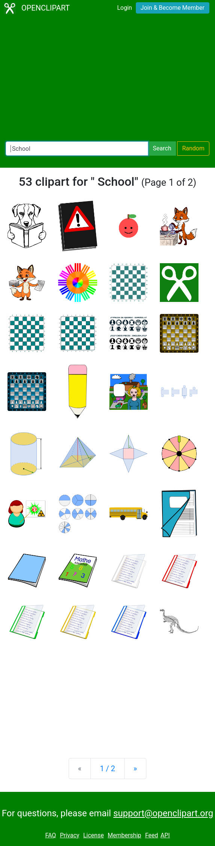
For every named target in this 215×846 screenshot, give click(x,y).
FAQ (50, 835)
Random (193, 148)
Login (124, 7)
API (165, 835)
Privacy (70, 835)
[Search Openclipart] (77, 148)
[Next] (135, 768)
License (93, 835)
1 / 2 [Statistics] (107, 768)
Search (162, 148)
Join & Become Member (172, 7)
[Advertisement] (107, 79)
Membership (124, 835)
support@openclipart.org (163, 813)
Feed (151, 835)
